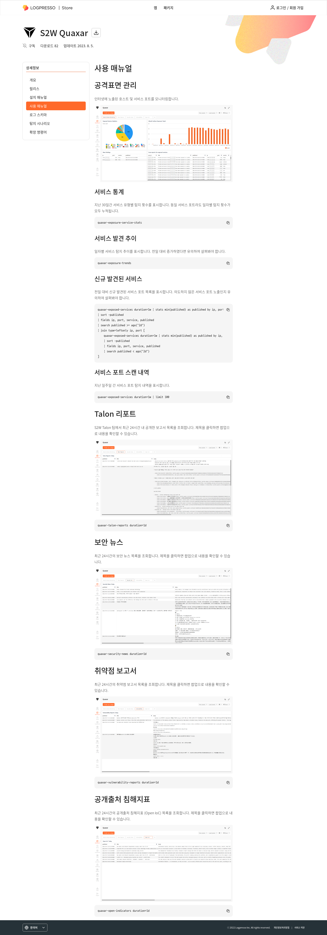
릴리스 (34, 88)
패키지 (168, 7)
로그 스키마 (38, 114)
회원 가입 (297, 7)
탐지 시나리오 (40, 123)
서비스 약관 (299, 927)
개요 (33, 79)
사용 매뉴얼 (38, 106)
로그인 (281, 7)
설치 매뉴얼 (38, 97)
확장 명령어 (38, 132)
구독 (32, 45)
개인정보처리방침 (281, 927)
